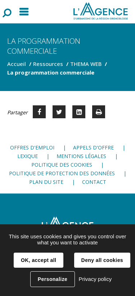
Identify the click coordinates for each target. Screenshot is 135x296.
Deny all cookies (102, 260)
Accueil (16, 63)
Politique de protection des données (62, 173)
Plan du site (46, 181)
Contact (94, 181)
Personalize (52, 279)
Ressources (48, 63)
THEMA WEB (86, 63)
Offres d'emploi (32, 147)
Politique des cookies (61, 164)
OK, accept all (38, 260)
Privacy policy (95, 279)
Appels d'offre (93, 147)
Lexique (27, 156)
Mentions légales (81, 156)
